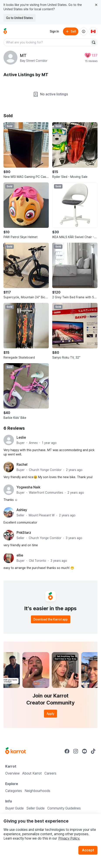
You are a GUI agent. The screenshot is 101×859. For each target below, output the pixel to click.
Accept (88, 850)
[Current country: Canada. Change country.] (93, 31)
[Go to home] (5, 31)
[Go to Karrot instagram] (75, 751)
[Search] (94, 42)
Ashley (22, 510)
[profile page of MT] (10, 58)
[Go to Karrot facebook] (67, 751)
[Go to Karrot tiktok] (93, 751)
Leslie (21, 437)
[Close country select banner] (96, 5)
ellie (20, 555)
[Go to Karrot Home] (15, 751)
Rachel (22, 464)
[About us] (84, 31)
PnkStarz (24, 533)
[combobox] (47, 42)
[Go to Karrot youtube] (84, 751)
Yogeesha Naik (28, 487)
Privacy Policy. (69, 838)
